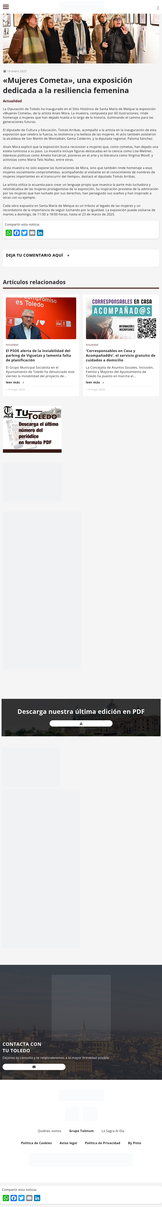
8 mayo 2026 (17, 389)
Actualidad (12, 101)
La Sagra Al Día (113, 1131)
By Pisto (134, 1143)
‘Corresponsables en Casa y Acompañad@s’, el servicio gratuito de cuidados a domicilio (121, 355)
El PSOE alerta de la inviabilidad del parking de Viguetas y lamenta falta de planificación (38, 355)
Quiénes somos (50, 1131)
